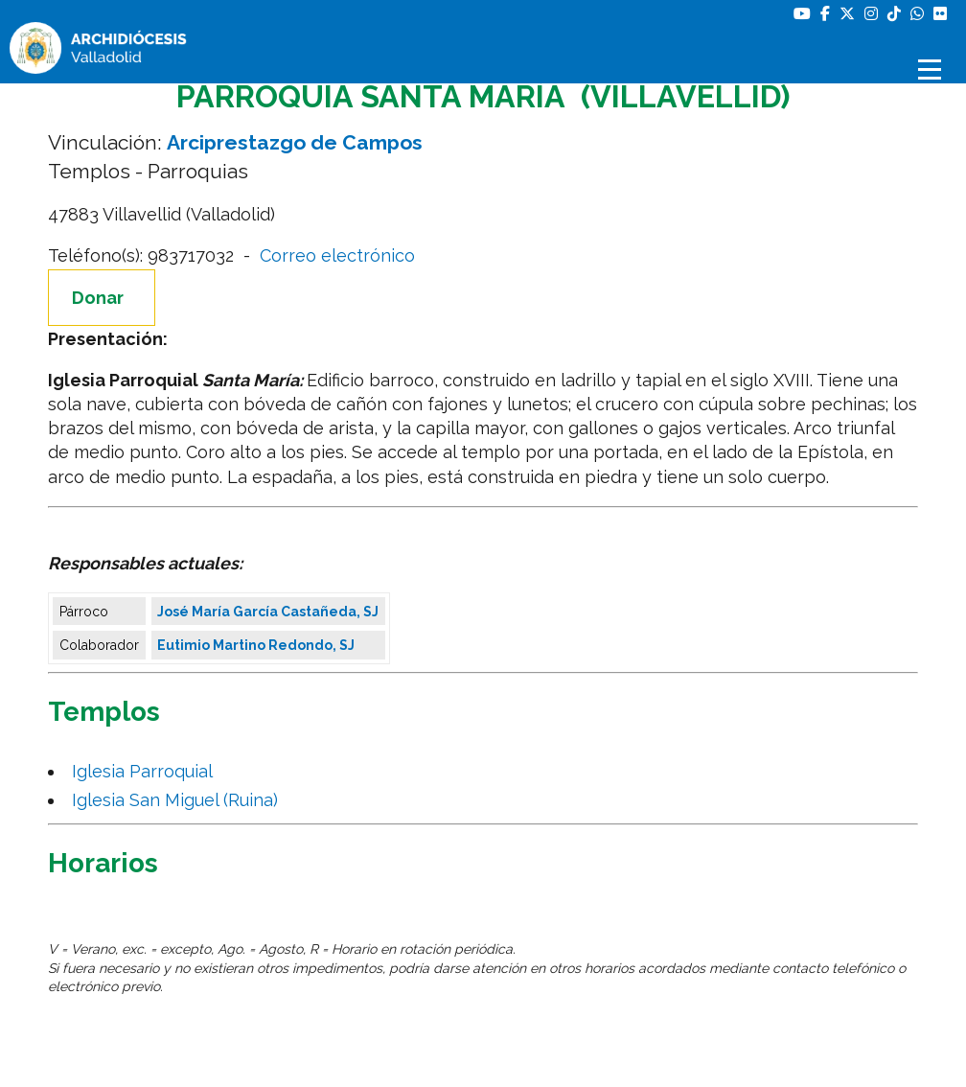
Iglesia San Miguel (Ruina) (180, 800)
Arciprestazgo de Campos (295, 142)
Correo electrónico (337, 255)
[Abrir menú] (932, 69)
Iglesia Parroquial (147, 771)
